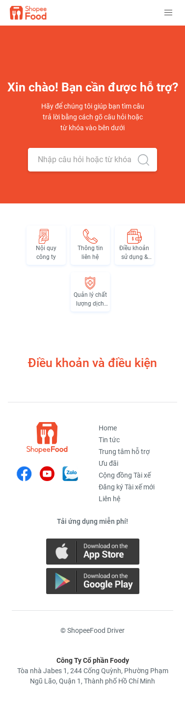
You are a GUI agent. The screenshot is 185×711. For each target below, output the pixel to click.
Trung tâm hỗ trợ (124, 451)
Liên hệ (109, 499)
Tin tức (109, 440)
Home (108, 428)
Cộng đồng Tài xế (125, 475)
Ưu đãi (108, 463)
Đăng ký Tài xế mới (127, 487)
